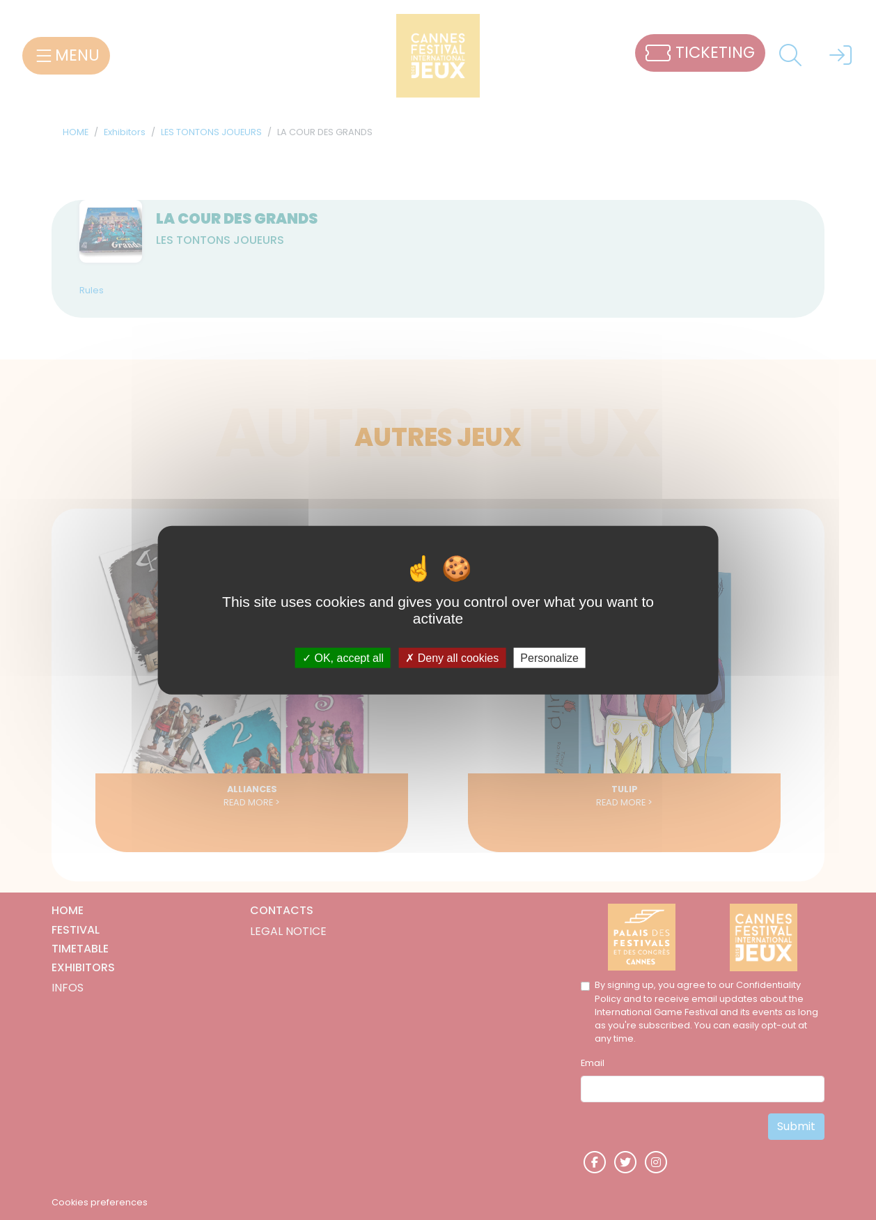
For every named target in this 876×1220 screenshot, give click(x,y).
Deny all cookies (452, 658)
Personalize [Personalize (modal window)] (549, 658)
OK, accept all (343, 658)
